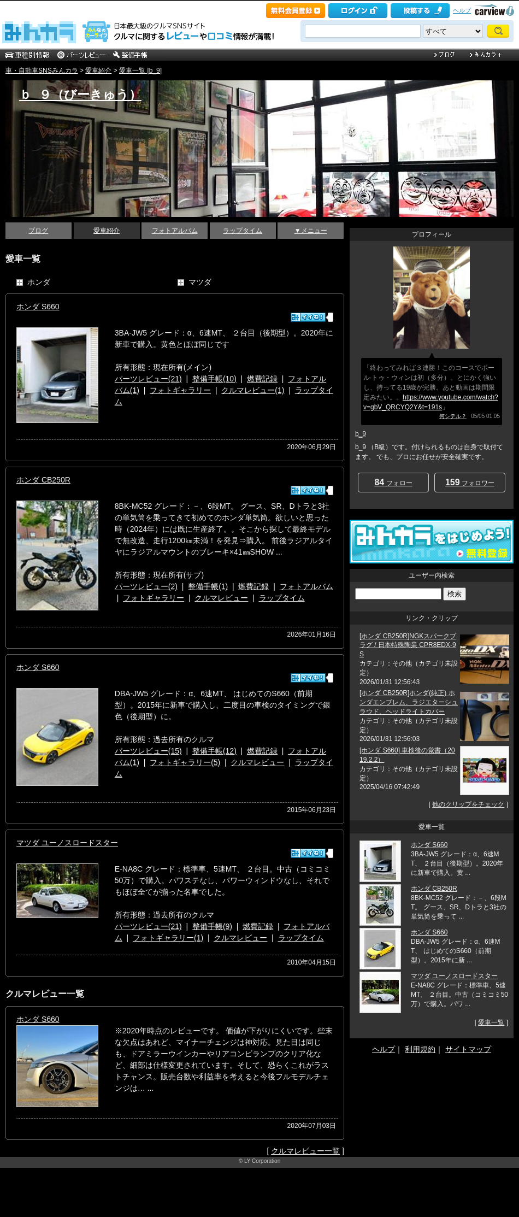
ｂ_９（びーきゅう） (80, 94)
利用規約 (420, 1049)
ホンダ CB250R (43, 479)
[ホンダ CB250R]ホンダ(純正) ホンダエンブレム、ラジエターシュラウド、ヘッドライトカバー (408, 702)
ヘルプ (462, 10)
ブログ (38, 230)
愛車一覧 (491, 1022)
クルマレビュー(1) (252, 390)
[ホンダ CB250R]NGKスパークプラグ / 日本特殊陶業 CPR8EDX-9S (407, 645)
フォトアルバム (175, 230)
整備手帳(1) (208, 586)
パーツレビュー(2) (146, 586)
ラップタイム (242, 230)
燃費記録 (262, 378)
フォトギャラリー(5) (185, 762)
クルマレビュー (221, 597)
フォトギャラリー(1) (168, 937)
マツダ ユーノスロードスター (67, 842)
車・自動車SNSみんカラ (41, 70)
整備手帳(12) (214, 750)
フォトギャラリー (180, 390)
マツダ (199, 282)
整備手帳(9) (212, 926)
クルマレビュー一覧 (305, 1151)
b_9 (360, 434)
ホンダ (38, 282)
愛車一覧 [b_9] (140, 70)
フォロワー (469, 482)
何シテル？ (453, 416)
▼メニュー (310, 230)
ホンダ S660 (38, 306)
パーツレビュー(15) (148, 750)
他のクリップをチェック (468, 804)
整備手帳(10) (214, 378)
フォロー (393, 482)
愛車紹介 (98, 70)
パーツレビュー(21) (148, 378)
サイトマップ (468, 1049)
